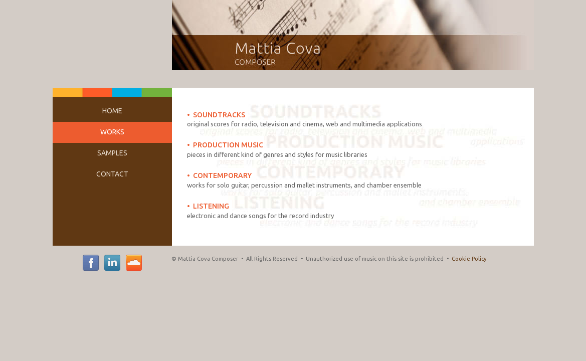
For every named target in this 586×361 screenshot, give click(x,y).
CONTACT (112, 174)
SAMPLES (112, 153)
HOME (112, 111)
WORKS (112, 132)
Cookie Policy (469, 259)
